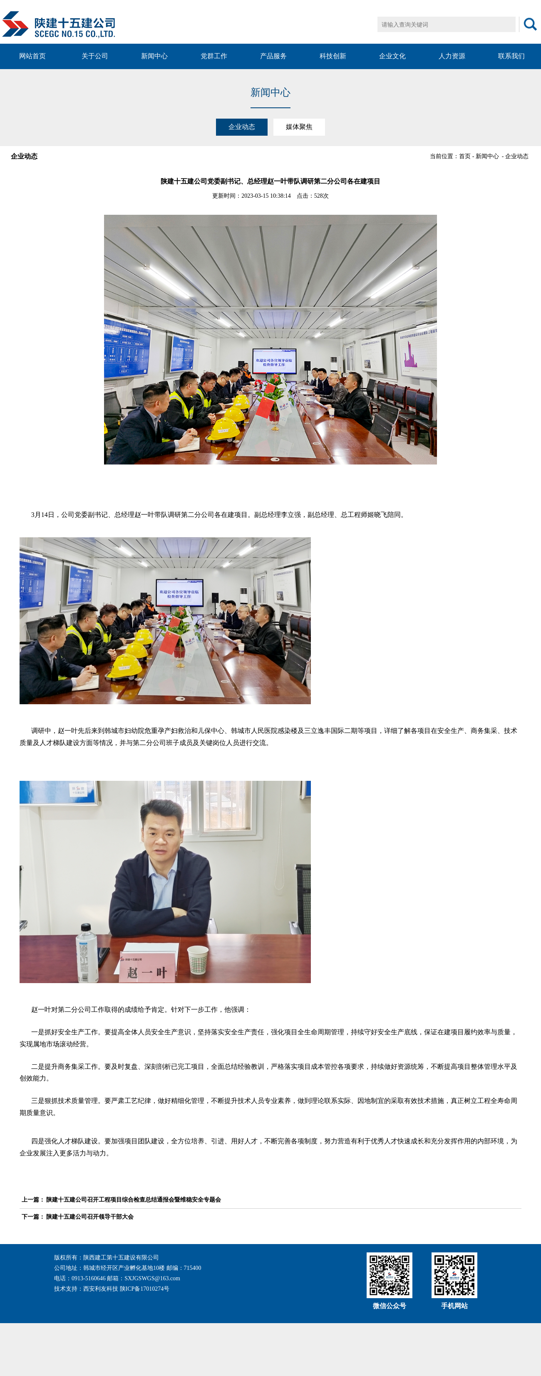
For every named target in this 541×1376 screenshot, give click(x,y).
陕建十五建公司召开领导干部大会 (90, 1217)
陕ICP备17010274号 (145, 1289)
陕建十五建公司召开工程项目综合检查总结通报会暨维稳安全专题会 (133, 1200)
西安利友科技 (100, 1289)
